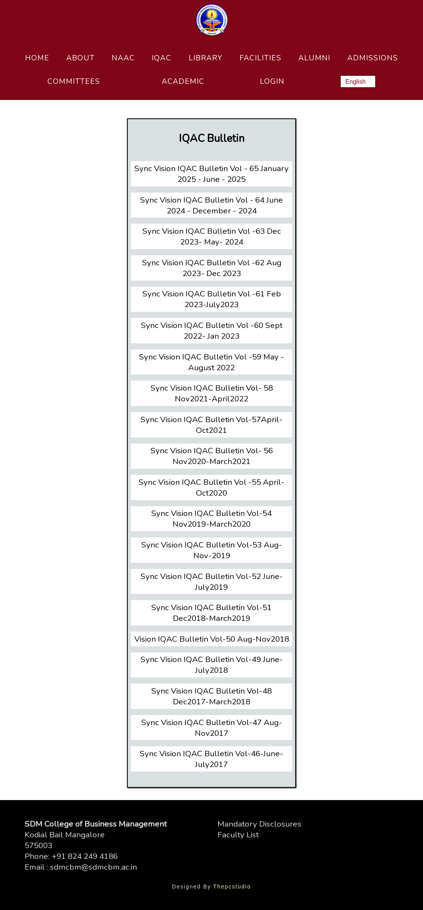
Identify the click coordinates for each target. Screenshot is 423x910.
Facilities (260, 58)
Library (205, 58)
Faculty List (238, 834)
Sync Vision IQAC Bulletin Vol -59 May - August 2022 (211, 362)
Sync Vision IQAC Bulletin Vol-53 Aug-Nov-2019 (211, 550)
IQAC (161, 58)
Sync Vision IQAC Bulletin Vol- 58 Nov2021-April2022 (211, 393)
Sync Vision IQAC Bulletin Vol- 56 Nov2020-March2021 (211, 456)
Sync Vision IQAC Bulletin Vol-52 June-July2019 (211, 581)
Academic (183, 82)
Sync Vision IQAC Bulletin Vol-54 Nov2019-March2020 (211, 518)
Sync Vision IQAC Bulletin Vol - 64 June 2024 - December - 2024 (211, 205)
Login (272, 82)
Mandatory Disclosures (259, 824)
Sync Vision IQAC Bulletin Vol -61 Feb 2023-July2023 (211, 299)
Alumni (314, 58)
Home (37, 58)
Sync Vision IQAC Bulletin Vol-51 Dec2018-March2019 (211, 613)
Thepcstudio (232, 886)
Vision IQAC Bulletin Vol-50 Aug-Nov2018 (211, 639)
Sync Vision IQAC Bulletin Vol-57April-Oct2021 (211, 425)
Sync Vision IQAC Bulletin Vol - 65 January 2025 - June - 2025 (211, 174)
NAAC (123, 58)
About (80, 58)
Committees (73, 82)
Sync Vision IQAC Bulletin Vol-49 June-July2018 (211, 664)
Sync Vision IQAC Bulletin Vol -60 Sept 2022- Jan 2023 (212, 330)
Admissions (372, 58)
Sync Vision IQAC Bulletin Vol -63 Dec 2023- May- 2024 (211, 236)
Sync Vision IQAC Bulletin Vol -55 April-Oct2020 (211, 487)
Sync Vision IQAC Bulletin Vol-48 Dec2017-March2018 (211, 696)
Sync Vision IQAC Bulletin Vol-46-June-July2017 (211, 759)
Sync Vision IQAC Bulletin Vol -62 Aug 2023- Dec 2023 (211, 268)
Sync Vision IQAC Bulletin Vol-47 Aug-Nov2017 (211, 728)
